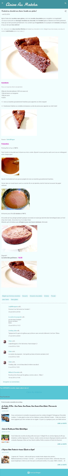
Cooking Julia (12, 330)
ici (40, 29)
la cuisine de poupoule (14, 317)
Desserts (25, 296)
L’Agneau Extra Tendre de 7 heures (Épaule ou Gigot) (17, 450)
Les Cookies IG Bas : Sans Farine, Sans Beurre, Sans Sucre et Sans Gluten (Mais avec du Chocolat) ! (29, 407)
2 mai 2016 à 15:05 (13, 357)
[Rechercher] (65, 3)
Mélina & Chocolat (13, 372)
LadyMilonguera (13, 306)
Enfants (46, 296)
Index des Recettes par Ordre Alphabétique (14, 429)
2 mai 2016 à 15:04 (13, 346)
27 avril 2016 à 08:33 (14, 336)
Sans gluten (14, 299)
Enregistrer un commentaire (11, 382)
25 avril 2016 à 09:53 (14, 312)
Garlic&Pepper (11, 139)
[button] (65, 11)
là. (43, 29)
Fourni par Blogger (34, 472)
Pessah (53, 296)
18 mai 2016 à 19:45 (14, 377)
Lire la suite (62, 423)
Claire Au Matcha (21, 4)
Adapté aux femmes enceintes (11, 296)
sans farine (5, 299)
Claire (10, 341)
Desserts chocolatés (36, 296)
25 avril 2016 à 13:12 (14, 325)
